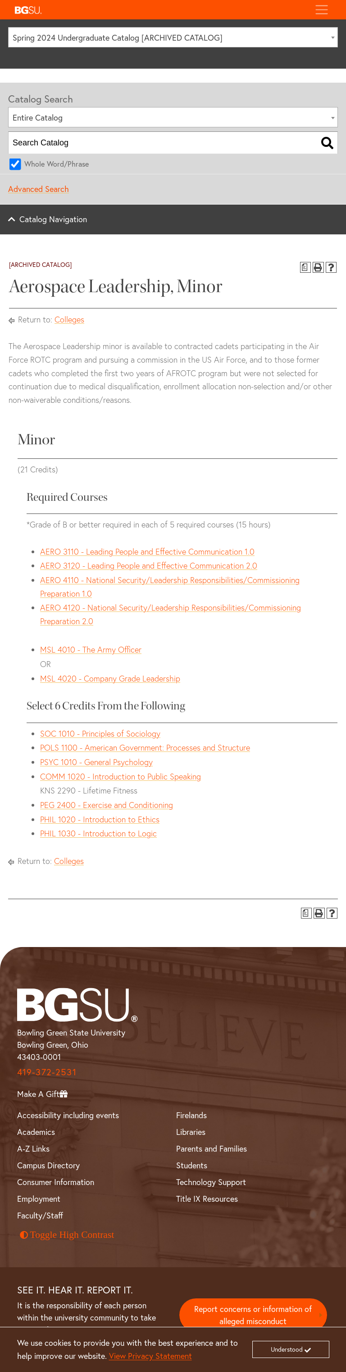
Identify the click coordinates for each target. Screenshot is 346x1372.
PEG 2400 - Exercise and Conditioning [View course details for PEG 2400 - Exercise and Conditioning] (106, 805)
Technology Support (211, 1182)
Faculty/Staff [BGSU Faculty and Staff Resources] (40, 1215)
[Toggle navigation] (321, 9)
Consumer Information (55, 1182)
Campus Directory (48, 1165)
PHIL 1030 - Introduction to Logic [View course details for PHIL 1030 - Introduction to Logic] (98, 833)
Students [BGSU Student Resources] (191, 1165)
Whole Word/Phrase (56, 163)
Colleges (69, 319)
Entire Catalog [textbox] (38, 117)
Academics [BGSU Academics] (36, 1132)
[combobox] (173, 37)
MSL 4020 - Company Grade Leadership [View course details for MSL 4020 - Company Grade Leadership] (110, 678)
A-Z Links (33, 1148)
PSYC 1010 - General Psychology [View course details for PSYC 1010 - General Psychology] (96, 762)
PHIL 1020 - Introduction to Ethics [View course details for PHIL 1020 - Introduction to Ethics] (99, 819)
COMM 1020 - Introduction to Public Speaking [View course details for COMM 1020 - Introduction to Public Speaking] (120, 776)
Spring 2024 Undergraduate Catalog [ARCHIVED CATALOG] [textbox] (118, 38)
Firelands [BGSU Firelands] (191, 1115)
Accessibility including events (68, 1115)
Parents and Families (211, 1148)
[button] (159, 9)
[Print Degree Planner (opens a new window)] (305, 267)
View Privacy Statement (150, 1356)
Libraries (190, 1132)
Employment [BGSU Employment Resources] (38, 1199)
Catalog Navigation (53, 219)
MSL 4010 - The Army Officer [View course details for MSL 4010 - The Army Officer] (90, 649)
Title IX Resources (207, 1199)
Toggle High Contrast (67, 1235)
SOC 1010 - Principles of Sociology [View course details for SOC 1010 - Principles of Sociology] (100, 733)
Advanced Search (38, 189)
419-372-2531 (47, 1072)
